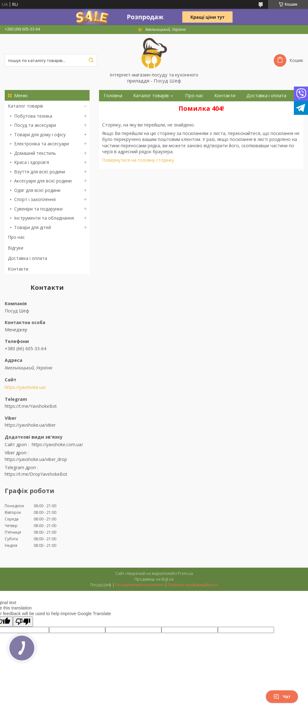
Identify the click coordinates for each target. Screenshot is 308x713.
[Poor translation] (23, 621)
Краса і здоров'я (31, 162)
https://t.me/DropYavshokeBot (36, 474)
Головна (113, 95)
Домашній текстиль (35, 153)
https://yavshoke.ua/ (25, 387)
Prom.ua (185, 573)
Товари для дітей (32, 227)
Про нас (16, 237)
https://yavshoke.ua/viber (30, 425)
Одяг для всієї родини (37, 190)
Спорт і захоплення (35, 199)
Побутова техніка (33, 116)
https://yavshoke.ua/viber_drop (36, 459)
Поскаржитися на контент (139, 584)
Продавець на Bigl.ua (154, 579)
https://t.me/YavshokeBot (31, 406)
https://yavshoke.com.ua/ (57, 444)
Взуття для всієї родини (39, 172)
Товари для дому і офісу (40, 135)
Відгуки (15, 248)
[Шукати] (91, 60)
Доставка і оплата (27, 258)
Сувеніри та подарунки (38, 209)
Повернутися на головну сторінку (138, 160)
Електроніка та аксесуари (41, 144)
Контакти (18, 269)
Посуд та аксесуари (35, 125)
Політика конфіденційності (193, 584)
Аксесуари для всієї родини (43, 181)
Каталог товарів (25, 106)
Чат (281, 696)
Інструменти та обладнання (44, 218)
